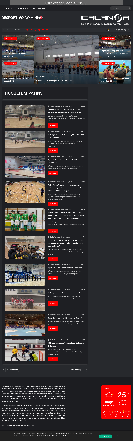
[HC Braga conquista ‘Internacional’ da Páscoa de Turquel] (25, 350)
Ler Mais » (52, 125)
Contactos (42, 8)
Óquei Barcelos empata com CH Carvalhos (65, 268)
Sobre (13, 8)
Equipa (33, 8)
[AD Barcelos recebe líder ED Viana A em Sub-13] (115, 72)
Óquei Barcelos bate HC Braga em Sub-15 (65, 318)
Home (5, 8)
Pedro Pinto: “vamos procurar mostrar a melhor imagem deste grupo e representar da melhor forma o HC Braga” (66, 188)
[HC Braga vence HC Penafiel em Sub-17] (25, 300)
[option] (66, 59)
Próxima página (79, 370)
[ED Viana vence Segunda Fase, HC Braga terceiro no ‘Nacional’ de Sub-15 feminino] (25, 116)
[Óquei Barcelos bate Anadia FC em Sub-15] (18, 47)
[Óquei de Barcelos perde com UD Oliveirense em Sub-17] (25, 167)
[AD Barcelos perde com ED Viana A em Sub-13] (18, 72)
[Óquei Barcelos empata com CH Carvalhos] (25, 275)
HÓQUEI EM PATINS (43, 38)
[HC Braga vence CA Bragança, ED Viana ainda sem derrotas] (25, 142)
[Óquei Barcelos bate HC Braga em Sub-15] (25, 325)
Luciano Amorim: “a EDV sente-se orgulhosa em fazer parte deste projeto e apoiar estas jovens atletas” (65, 243)
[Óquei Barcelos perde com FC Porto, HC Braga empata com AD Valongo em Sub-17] (115, 47)
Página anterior (10, 370)
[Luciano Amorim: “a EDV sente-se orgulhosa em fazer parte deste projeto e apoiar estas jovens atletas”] (25, 247)
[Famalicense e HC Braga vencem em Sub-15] (66, 59)
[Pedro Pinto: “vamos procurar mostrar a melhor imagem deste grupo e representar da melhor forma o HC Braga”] (25, 192)
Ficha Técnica (23, 8)
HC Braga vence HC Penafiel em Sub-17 (64, 293)
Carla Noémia (55, 106)
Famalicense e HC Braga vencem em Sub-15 (54, 81)
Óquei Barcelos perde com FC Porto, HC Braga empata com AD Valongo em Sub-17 (114, 54)
